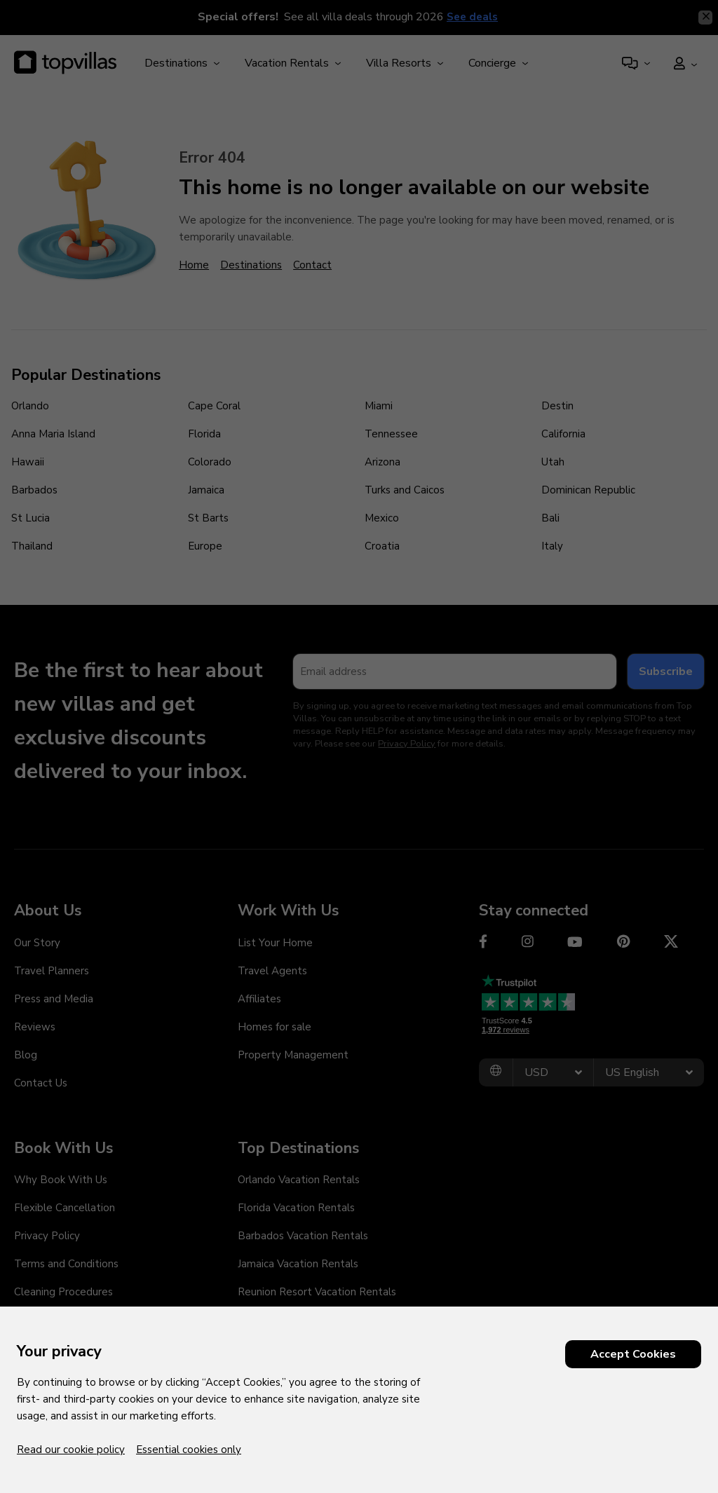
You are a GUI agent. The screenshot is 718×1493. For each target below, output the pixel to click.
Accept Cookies (633, 1354)
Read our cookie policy (71, 1450)
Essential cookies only (188, 1450)
